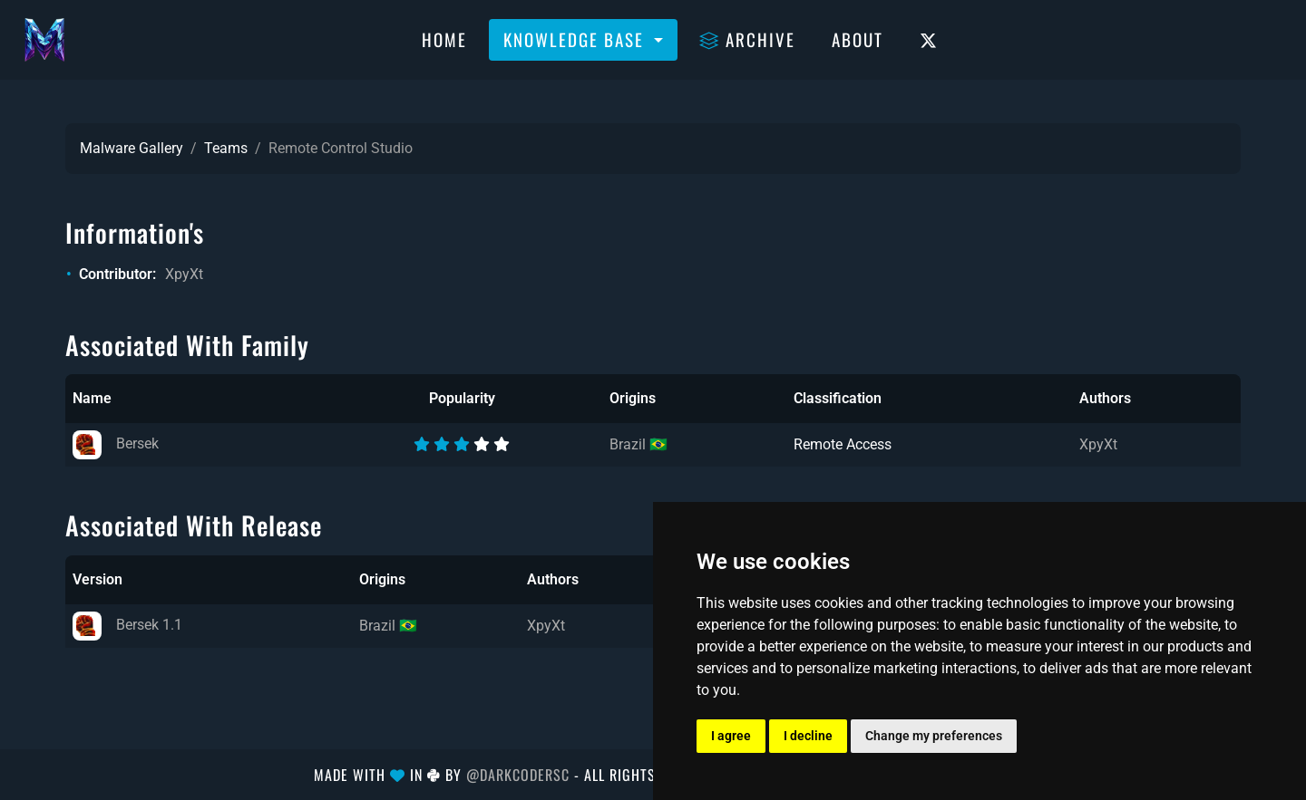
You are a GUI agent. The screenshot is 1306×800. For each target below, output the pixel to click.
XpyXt (184, 274)
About (857, 39)
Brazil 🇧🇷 (638, 444)
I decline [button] (808, 735)
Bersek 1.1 (127, 624)
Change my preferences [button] (933, 735)
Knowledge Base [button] (576, 39)
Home (444, 39)
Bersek (116, 443)
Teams (226, 148)
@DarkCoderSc (518, 775)
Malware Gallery (131, 148)
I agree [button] (731, 735)
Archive (747, 39)
